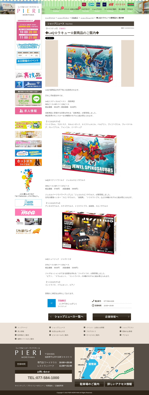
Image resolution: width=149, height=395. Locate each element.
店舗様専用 (59, 386)
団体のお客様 (127, 331)
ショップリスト (63, 18)
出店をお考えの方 (58, 331)
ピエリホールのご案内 (60, 335)
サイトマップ (20, 386)
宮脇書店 (74, 18)
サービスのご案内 (92, 335)
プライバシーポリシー (35, 386)
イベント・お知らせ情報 (95, 327)
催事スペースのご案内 (26, 339)
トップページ (50, 18)
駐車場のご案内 (23, 335)
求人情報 (21, 331)
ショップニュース (87, 18)
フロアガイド (91, 331)
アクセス (125, 335)
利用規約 (49, 386)
